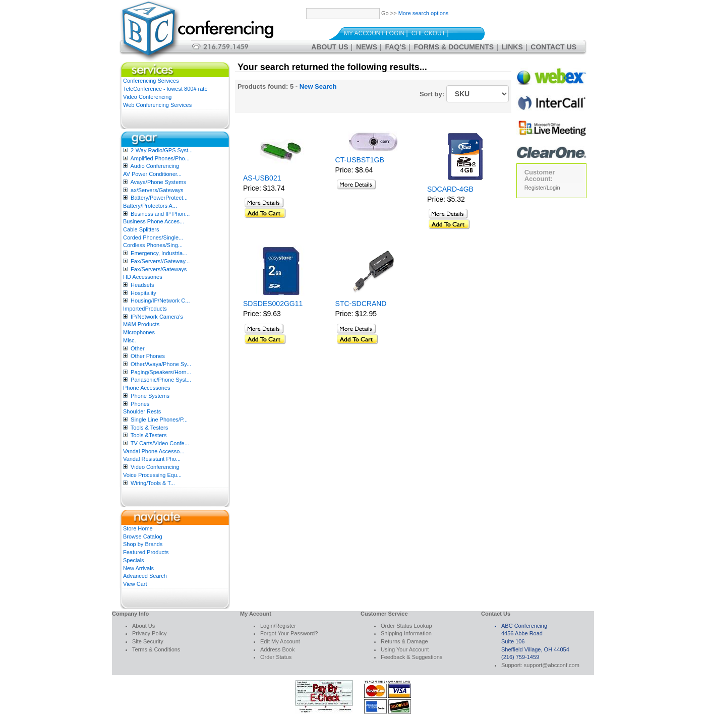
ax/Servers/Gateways (157, 190)
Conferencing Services (151, 81)
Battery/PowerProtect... (159, 198)
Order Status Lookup (406, 626)
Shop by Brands (142, 544)
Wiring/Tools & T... (153, 483)
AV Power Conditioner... (152, 174)
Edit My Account (280, 641)
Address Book (277, 649)
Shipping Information (406, 633)
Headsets (142, 285)
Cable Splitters (141, 229)
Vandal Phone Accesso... (154, 451)
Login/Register (278, 626)
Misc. (129, 340)
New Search (318, 86)
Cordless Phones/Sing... (153, 245)
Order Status (275, 657)
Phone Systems (150, 396)
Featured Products (146, 552)
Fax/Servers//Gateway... (160, 261)
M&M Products (141, 324)
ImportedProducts (145, 309)
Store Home (138, 528)
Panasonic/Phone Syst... (161, 380)
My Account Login (374, 33)
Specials (133, 560)
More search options (423, 13)
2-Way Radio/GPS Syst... (162, 150)
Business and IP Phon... (160, 214)
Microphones (139, 332)
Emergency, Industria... (159, 253)
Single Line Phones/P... (159, 419)
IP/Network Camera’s (157, 317)
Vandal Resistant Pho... (152, 459)
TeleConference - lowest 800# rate (165, 89)
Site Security (147, 641)
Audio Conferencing (154, 166)
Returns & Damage (404, 641)
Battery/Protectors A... (150, 206)
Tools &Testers (149, 435)
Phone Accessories (146, 388)
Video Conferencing (147, 97)
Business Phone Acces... (153, 221)
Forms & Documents (454, 47)
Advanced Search (145, 576)
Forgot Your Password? (289, 633)
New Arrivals (138, 568)
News (366, 47)
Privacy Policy (149, 633)
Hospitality (143, 293)
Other (138, 348)
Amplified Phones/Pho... (159, 158)
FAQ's (395, 47)
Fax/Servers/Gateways (159, 269)
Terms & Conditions (156, 649)
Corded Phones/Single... (153, 237)
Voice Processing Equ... (152, 475)
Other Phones (148, 356)
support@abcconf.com (551, 665)
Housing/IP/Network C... (160, 300)
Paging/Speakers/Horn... (161, 372)
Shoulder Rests (142, 411)
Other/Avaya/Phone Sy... (161, 364)
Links (512, 47)
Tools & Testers (149, 428)
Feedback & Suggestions (411, 657)
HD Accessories (142, 277)
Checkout (428, 33)
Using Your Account (405, 649)
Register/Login (542, 188)
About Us (329, 47)
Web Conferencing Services (157, 105)
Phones (140, 404)
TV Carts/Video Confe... (160, 443)
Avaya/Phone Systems (158, 182)
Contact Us (553, 47)
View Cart (135, 584)
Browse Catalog (142, 536)
